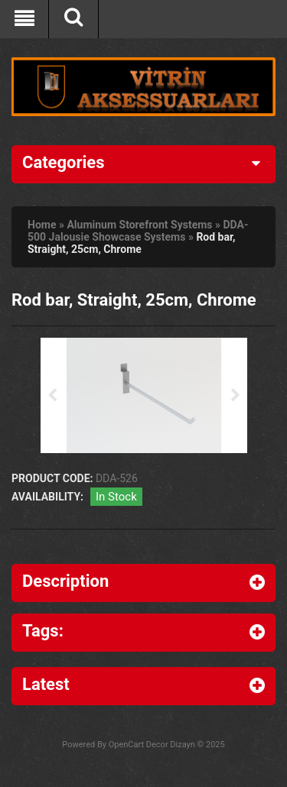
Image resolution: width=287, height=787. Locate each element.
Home (42, 225)
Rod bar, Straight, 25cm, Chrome (132, 243)
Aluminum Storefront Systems (139, 225)
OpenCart (126, 745)
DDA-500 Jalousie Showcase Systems (138, 231)
